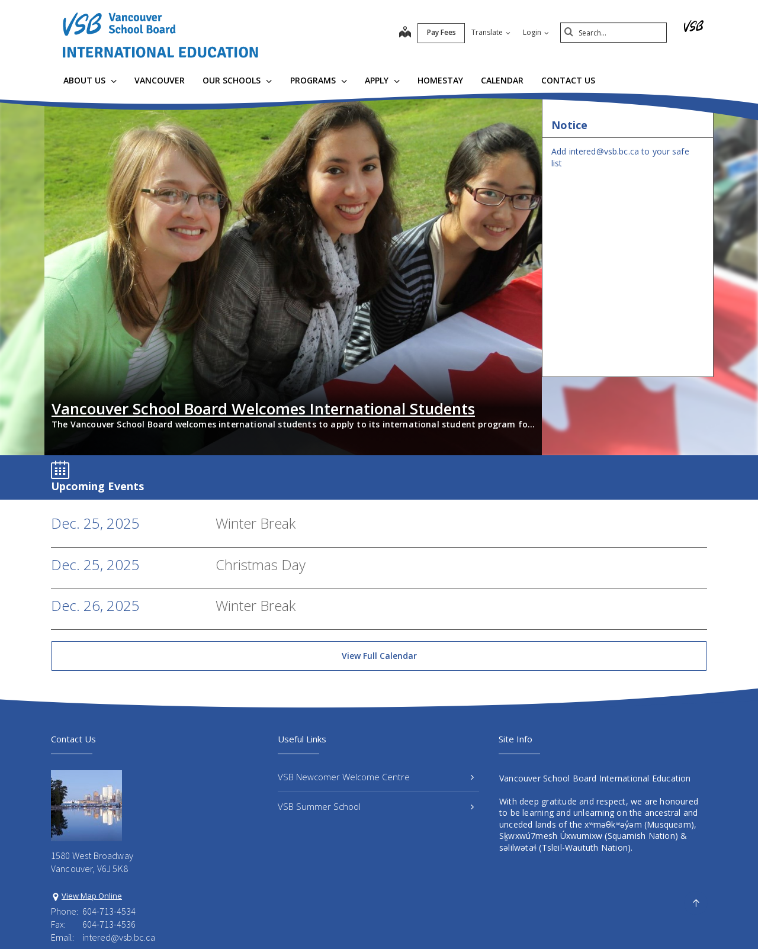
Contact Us (568, 80)
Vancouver (159, 80)
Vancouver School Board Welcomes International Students (263, 329)
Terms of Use (298, 920)
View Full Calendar (379, 577)
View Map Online (92, 817)
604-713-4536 (109, 845)
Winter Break (256, 444)
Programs (318, 80)
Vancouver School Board (146, 920)
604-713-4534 (109, 832)
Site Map (357, 920)
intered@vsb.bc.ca (118, 859)
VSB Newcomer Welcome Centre (376, 698)
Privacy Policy (231, 920)
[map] (405, 33)
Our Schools (237, 80)
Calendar (502, 80)
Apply (382, 80)
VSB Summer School (376, 728)
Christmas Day (261, 486)
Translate (490, 32)
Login (536, 32)
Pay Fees (441, 32)
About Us (90, 80)
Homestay (440, 80)
